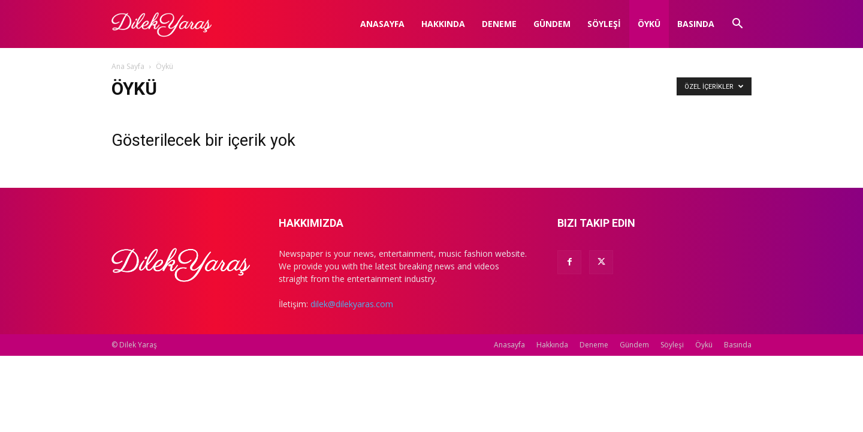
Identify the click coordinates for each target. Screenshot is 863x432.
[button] (737, 25)
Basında (695, 23)
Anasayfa (382, 23)
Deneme (499, 23)
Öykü (649, 23)
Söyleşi (604, 23)
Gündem (552, 23)
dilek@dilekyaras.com (351, 304)
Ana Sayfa (127, 66)
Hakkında (443, 23)
